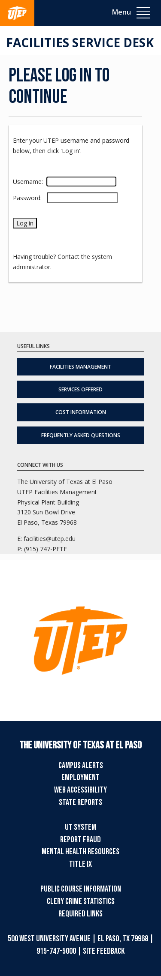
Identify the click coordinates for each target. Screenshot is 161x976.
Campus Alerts (80, 765)
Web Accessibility (80, 790)
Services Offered (80, 389)
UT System (80, 827)
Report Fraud (80, 840)
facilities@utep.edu (50, 539)
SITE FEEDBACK (104, 951)
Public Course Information (80, 889)
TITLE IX (80, 864)
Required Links (80, 914)
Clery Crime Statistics (81, 901)
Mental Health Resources (80, 852)
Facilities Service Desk (80, 42)
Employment (80, 777)
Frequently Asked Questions (80, 435)
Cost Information (80, 412)
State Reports (80, 802)
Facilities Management (80, 366)
